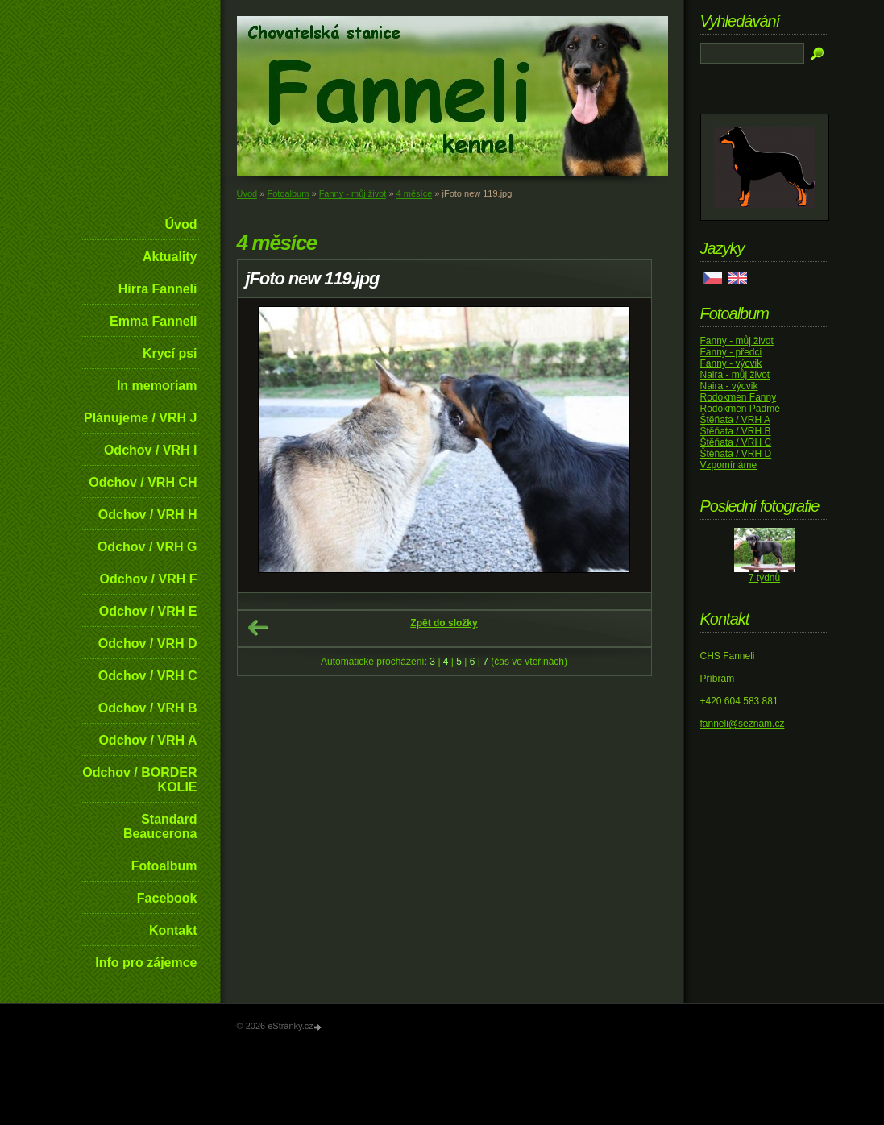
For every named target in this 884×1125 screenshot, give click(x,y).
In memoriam (157, 385)
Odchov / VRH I (150, 450)
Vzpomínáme (728, 465)
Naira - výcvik (729, 386)
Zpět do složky (443, 623)
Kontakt (173, 930)
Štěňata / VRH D (736, 453)
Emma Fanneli (153, 321)
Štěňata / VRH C (736, 442)
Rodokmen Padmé (740, 408)
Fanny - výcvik (731, 363)
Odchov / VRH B (147, 708)
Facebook (167, 898)
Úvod (181, 224)
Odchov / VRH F (148, 579)
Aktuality (170, 257)
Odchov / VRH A (147, 740)
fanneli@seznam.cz (742, 723)
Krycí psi (170, 353)
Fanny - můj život (353, 193)
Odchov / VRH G (147, 547)
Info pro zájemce (146, 962)
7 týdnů (764, 577)
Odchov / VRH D (147, 643)
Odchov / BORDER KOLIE (139, 780)
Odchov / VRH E (148, 611)
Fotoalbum (164, 866)
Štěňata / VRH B (735, 431)
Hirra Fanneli (157, 289)
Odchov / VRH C (147, 676)
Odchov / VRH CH (143, 482)
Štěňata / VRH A (735, 420)
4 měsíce (414, 193)
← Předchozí (258, 628)
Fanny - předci (731, 352)
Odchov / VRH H (147, 514)
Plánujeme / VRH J (140, 418)
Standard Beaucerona (160, 826)
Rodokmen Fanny (738, 397)
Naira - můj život (735, 374)
